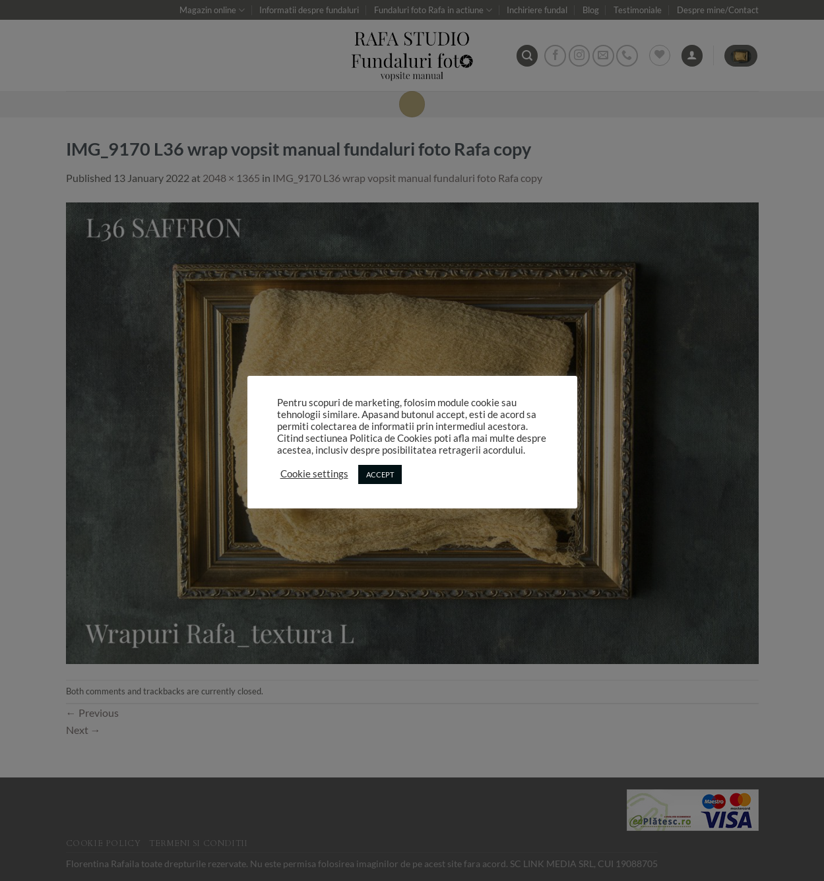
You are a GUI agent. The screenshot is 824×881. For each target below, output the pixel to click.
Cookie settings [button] (314, 473)
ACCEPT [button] (380, 474)
